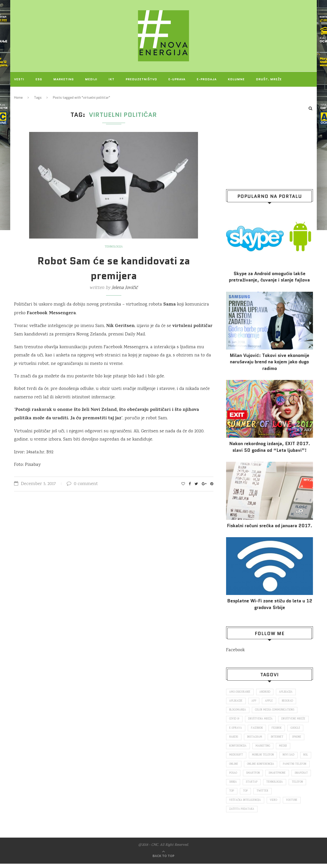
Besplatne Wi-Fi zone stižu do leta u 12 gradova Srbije (269, 604)
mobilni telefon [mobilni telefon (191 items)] (264, 757)
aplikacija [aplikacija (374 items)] (287, 692)
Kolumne (236, 79)
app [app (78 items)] (254, 701)
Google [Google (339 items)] (297, 729)
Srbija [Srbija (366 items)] (282, 784)
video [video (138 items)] (295, 803)
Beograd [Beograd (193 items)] (289, 701)
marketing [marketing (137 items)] (263, 748)
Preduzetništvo (141, 79)
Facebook (235, 650)
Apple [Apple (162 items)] (270, 701)
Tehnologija (113, 247)
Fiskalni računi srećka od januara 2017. (269, 526)
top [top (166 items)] (278, 794)
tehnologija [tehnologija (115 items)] (237, 794)
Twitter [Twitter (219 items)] (235, 803)
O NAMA (49, 94)
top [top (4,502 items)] (292, 794)
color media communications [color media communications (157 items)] (276, 710)
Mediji (91, 79)
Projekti (22, 94)
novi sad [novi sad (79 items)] (290, 757)
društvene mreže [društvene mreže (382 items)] (295, 720)
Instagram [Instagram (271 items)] (255, 738)
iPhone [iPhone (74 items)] (298, 738)
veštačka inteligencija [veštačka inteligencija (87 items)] (266, 803)
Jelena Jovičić (125, 288)
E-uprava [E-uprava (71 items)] (235, 729)
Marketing (63, 79)
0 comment (82, 484)
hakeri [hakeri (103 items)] (233, 738)
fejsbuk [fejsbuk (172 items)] (278, 729)
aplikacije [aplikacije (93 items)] (236, 701)
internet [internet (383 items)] (278, 738)
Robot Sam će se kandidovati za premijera (114, 268)
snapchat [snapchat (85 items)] (262, 784)
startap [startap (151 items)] (301, 784)
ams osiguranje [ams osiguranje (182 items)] (240, 692)
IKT (111, 79)
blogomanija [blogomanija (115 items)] (238, 710)
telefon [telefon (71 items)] (260, 794)
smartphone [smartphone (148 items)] (238, 784)
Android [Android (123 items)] (265, 692)
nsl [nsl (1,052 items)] (231, 766)
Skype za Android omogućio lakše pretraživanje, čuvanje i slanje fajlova (269, 277)
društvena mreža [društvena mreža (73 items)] (261, 720)
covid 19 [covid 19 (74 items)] (234, 720)
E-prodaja (207, 79)
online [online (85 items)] (247, 766)
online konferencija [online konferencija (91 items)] (275, 766)
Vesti (19, 79)
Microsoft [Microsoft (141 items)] (236, 757)
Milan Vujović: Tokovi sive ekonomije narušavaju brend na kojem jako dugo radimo (269, 361)
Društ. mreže (269, 79)
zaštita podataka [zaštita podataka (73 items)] (263, 812)
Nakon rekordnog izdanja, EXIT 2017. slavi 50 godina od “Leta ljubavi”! (269, 447)
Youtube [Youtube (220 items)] (235, 812)
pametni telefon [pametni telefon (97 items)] (241, 775)
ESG (39, 79)
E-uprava (176, 79)
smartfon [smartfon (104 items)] (286, 775)
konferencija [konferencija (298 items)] (238, 748)
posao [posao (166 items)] (266, 775)
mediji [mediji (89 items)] (284, 748)
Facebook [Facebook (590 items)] (257, 729)
